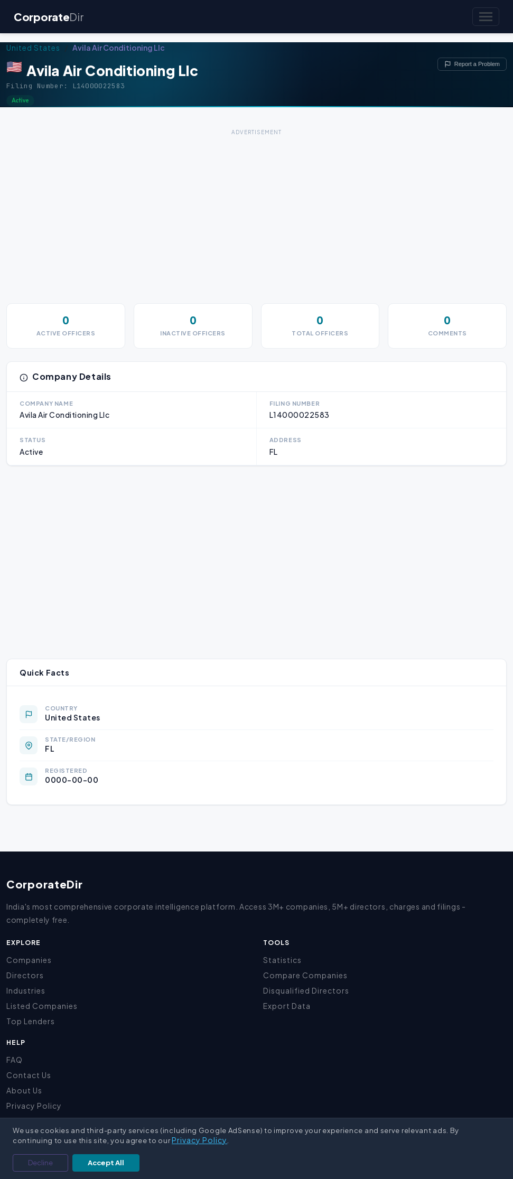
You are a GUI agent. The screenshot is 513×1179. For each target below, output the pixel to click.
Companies (29, 960)
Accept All (106, 1162)
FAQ (14, 1059)
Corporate (48, 16)
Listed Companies (42, 1005)
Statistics (282, 960)
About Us (24, 1090)
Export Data (287, 1005)
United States (33, 47)
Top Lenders (30, 1021)
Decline (40, 1162)
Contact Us (28, 1075)
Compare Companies (305, 975)
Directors (25, 975)
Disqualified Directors (306, 990)
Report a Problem (472, 64)
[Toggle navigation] (485, 16)
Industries (25, 990)
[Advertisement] (256, 212)
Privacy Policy (34, 1105)
